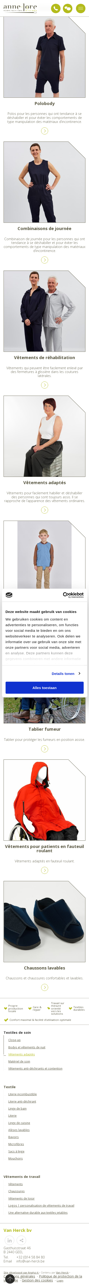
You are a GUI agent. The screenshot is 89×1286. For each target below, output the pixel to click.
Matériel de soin (19, 1061)
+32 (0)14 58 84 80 (56, 8)
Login (60, 1280)
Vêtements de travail (22, 1177)
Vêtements (15, 1184)
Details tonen (63, 673)
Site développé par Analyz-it (21, 1272)
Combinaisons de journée (44, 228)
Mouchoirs (15, 1158)
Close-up (14, 1040)
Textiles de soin (17, 1033)
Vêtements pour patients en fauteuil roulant (44, 848)
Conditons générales (19, 1276)
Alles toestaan (45, 688)
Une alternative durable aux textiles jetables (38, 1212)
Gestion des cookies (37, 1280)
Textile (10, 1087)
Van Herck (62, 1272)
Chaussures (16, 1191)
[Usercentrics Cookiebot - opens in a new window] (63, 595)
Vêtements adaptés (44, 482)
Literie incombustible (22, 1094)
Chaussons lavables (44, 968)
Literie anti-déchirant (22, 1101)
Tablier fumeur (44, 729)
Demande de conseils (67, 8)
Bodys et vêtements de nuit (26, 1047)
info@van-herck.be (30, 1261)
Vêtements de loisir (21, 1198)
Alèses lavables (19, 1130)
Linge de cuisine (19, 1122)
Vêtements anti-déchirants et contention (35, 1068)
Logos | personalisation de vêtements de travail (41, 1205)
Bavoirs (13, 1137)
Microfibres (16, 1144)
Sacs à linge (16, 1151)
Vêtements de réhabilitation (44, 357)
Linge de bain (17, 1108)
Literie (12, 1115)
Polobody (44, 103)
